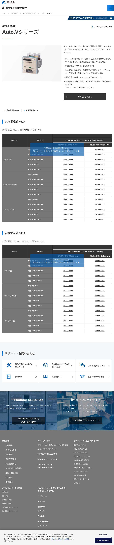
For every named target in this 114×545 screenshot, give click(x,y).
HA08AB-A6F (68, 154)
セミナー (41, 501)
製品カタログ (57, 377)
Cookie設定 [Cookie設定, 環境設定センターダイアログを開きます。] (103, 535)
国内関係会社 (7, 500)
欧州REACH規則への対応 (82, 468)
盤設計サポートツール (81, 479)
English (41, 516)
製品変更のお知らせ (81, 449)
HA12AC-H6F (68, 286)
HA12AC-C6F (68, 301)
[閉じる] (111, 537)
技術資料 (18, 377)
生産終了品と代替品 (81, 452)
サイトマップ (42, 526)
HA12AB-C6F (68, 276)
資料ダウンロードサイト (48, 459)
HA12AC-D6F (68, 306)
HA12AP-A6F (68, 316)
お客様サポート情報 (96, 377)
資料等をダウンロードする (85, 420)
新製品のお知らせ (80, 445)
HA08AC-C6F (68, 189)
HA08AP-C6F (68, 214)
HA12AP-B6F (68, 321)
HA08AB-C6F (68, 164)
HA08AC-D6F (68, 194)
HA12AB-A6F (68, 266)
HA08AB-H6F (68, 149)
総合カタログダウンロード (47, 449)
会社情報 (41, 507)
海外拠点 (5, 496)
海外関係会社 (7, 503)
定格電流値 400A (13, 110)
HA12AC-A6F (68, 291)
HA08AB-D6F (68, 169)
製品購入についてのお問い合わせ (61, 365)
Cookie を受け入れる (103, 541)
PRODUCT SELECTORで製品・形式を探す (28, 420)
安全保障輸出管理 (80, 475)
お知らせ (77, 483)
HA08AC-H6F (68, 174)
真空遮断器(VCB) (29, 13)
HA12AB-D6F (68, 281)
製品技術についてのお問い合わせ (24, 365)
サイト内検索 (43, 521)
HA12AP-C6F (68, 326)
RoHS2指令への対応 (81, 464)
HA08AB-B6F (68, 159)
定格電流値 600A (32, 110)
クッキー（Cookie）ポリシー (61, 539)
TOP (3, 13)
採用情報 (41, 511)
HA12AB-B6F (68, 271)
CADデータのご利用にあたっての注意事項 (53, 445)
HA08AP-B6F (68, 209)
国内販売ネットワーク (10, 507)
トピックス (42, 496)
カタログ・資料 (44, 441)
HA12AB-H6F (68, 261)
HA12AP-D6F (68, 331)
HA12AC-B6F (68, 296)
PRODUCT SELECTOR (47, 454)
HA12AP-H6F (68, 311)
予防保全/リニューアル (82, 456)
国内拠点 (5, 492)
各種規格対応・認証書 (81, 460)
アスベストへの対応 (81, 471)
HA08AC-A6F (68, 179)
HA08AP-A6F (68, 204)
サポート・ (78, 441)
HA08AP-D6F (68, 219)
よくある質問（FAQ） (97, 366)
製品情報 (14, 13)
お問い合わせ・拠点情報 (12, 488)
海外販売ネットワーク (10, 511)
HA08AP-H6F (68, 199)
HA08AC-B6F (68, 184)
